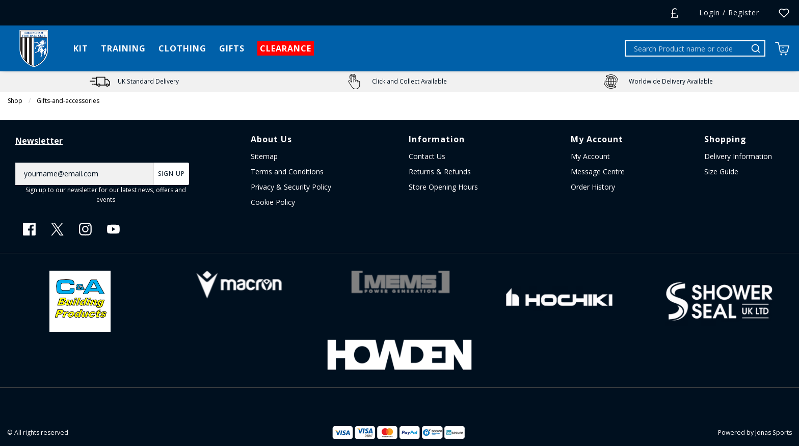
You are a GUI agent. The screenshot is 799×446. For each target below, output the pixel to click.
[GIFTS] (232, 48)
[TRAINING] (123, 48)
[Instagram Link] (85, 229)
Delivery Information (738, 156)
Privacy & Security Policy (291, 187)
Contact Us (427, 156)
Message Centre (598, 171)
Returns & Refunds (440, 171)
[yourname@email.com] (84, 174)
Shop (15, 100)
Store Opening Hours (443, 187)
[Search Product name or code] (687, 48)
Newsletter (39, 140)
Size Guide (721, 171)
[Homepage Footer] (80, 300)
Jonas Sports (773, 432)
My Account (590, 156)
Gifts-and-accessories (68, 100)
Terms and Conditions (287, 171)
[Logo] (33, 48)
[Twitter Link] (57, 229)
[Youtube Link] (113, 229)
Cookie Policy (273, 202)
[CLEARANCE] (286, 48)
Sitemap (264, 156)
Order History (593, 187)
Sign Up (171, 173)
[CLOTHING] (182, 48)
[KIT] (81, 48)
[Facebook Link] (29, 229)
